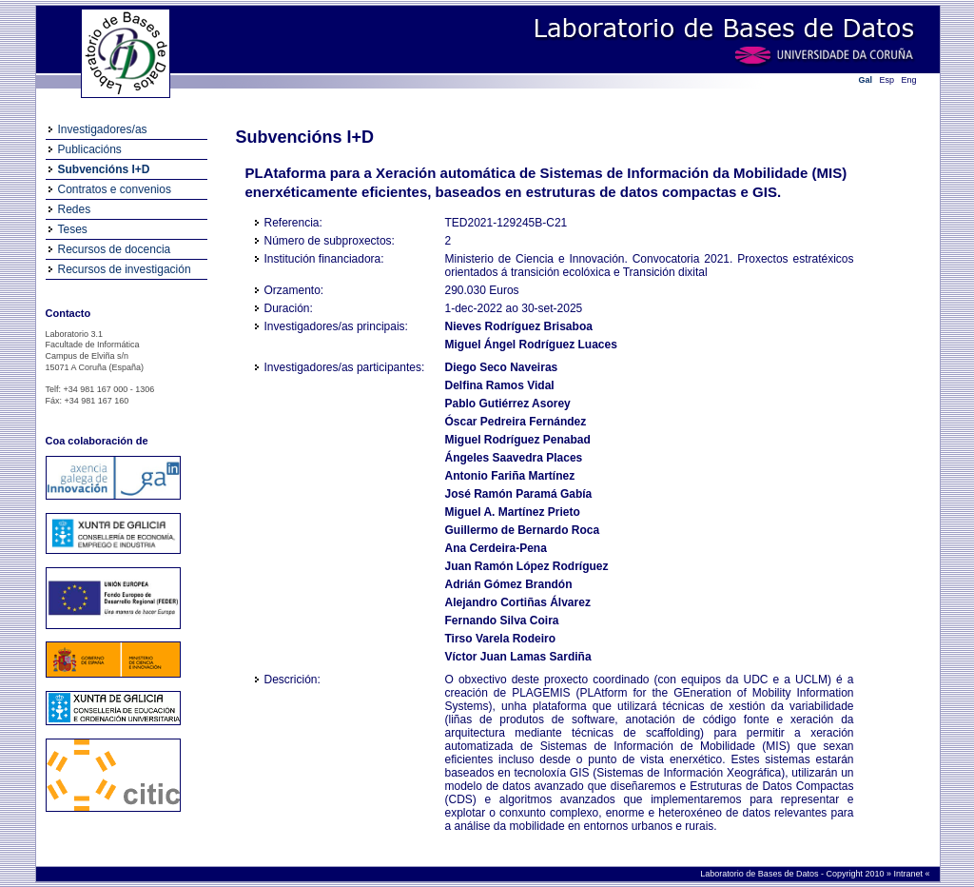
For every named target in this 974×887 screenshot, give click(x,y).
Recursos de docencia (114, 249)
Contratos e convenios (114, 189)
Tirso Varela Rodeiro (500, 638)
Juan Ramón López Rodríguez (527, 566)
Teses (73, 229)
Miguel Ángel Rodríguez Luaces (531, 344)
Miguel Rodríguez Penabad (518, 439)
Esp (887, 80)
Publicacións (90, 149)
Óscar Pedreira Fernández (516, 421)
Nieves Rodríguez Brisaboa (519, 326)
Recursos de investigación (124, 269)
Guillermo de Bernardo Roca (522, 530)
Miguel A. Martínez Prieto (512, 512)
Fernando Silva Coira (502, 620)
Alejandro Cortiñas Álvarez (518, 602)
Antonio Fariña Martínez (510, 476)
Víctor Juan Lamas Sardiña (518, 656)
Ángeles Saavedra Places (514, 457)
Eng (909, 80)
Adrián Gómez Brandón (509, 584)
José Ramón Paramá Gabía (519, 494)
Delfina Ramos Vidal (500, 385)
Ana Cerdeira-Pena (496, 548)
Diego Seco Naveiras (501, 367)
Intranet (909, 873)
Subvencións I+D (104, 169)
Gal (866, 80)
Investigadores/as (102, 129)
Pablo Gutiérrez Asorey (508, 403)
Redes (74, 209)
